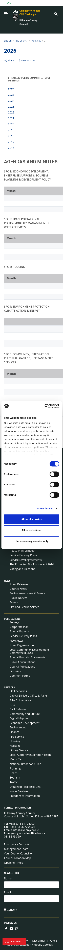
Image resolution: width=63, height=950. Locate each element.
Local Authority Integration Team (30, 755)
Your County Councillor (18, 853)
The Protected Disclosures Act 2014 (32, 564)
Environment (18, 727)
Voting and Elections (22, 569)
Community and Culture (25, 714)
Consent (12, 909)
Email (7, 892)
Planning (15, 768)
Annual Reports (19, 631)
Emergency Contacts (17, 844)
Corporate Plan (19, 627)
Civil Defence (18, 709)
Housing (15, 741)
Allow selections (31, 530)
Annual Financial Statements (27, 657)
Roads (13, 773)
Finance (14, 732)
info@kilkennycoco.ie (26, 830)
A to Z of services (20, 700)
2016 (11, 148)
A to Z (53, 940)
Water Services (19, 791)
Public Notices (18, 598)
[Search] (56, 14)
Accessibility (14, 941)
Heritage (15, 746)
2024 (11, 101)
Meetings (36, 40)
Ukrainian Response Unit (25, 787)
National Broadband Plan (25, 764)
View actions (26, 60)
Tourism (15, 777)
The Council (21, 40)
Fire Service (17, 736)
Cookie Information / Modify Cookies (30, 944)
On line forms (18, 691)
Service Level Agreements (26, 560)
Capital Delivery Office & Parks (29, 695)
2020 (11, 124)
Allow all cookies (31, 519)
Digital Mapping (19, 718)
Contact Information (17, 807)
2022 (11, 112)
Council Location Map (17, 858)
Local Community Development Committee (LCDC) (29, 651)
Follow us (10, 923)
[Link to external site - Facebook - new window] (6, 928)
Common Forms (20, 675)
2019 (11, 130)
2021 (11, 118)
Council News (18, 589)
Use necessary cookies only (31, 541)
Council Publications (22, 666)
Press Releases (19, 584)
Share (9, 60)
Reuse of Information (23, 550)
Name (8, 878)
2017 (11, 142)
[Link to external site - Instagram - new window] (17, 928)
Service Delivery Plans (23, 555)
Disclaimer (38, 940)
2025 (11, 95)
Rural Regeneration (22, 645)
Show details (45, 508)
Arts (12, 704)
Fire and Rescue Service (24, 607)
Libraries (15, 671)
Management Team (16, 849)
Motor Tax (16, 759)
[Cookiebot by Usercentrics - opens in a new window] (45, 406)
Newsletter (16, 640)
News (7, 581)
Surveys (14, 622)
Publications (12, 619)
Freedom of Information (25, 796)
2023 (11, 106)
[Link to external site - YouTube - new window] (11, 928)
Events (14, 602)
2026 (11, 89)
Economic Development (24, 723)
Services (9, 687)
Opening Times (13, 863)
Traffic (14, 782)
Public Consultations (22, 662)
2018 (11, 136)
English (8, 40)
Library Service (19, 750)
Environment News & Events (27, 593)
